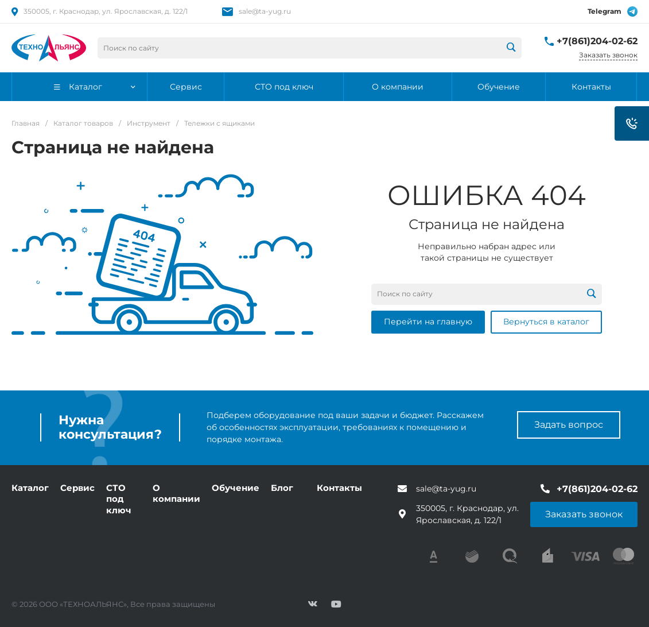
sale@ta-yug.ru (265, 11)
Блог (282, 487)
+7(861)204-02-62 (597, 41)
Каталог (30, 487)
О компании (176, 493)
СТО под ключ (118, 499)
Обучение (235, 487)
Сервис (77, 487)
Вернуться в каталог (546, 321)
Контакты (339, 487)
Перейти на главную (428, 321)
